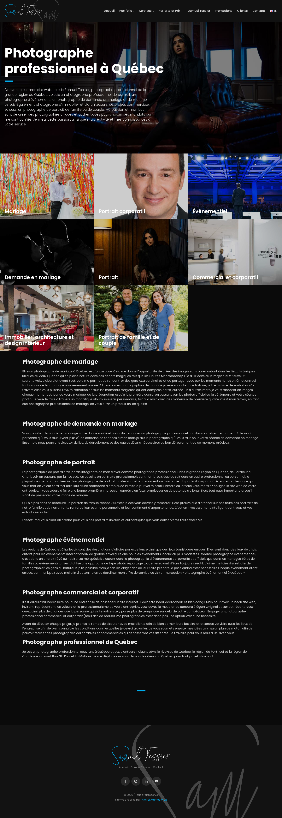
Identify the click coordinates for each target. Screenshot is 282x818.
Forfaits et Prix (171, 11)
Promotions (223, 11)
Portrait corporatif (122, 211)
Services (146, 11)
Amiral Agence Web (154, 800)
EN (273, 11)
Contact (258, 11)
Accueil (109, 11)
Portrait (108, 277)
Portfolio (127, 11)
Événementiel (210, 211)
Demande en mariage (33, 277)
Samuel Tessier (198, 11)
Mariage (15, 211)
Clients (242, 11)
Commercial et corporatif (225, 277)
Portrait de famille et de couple (129, 340)
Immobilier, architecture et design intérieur (39, 340)
